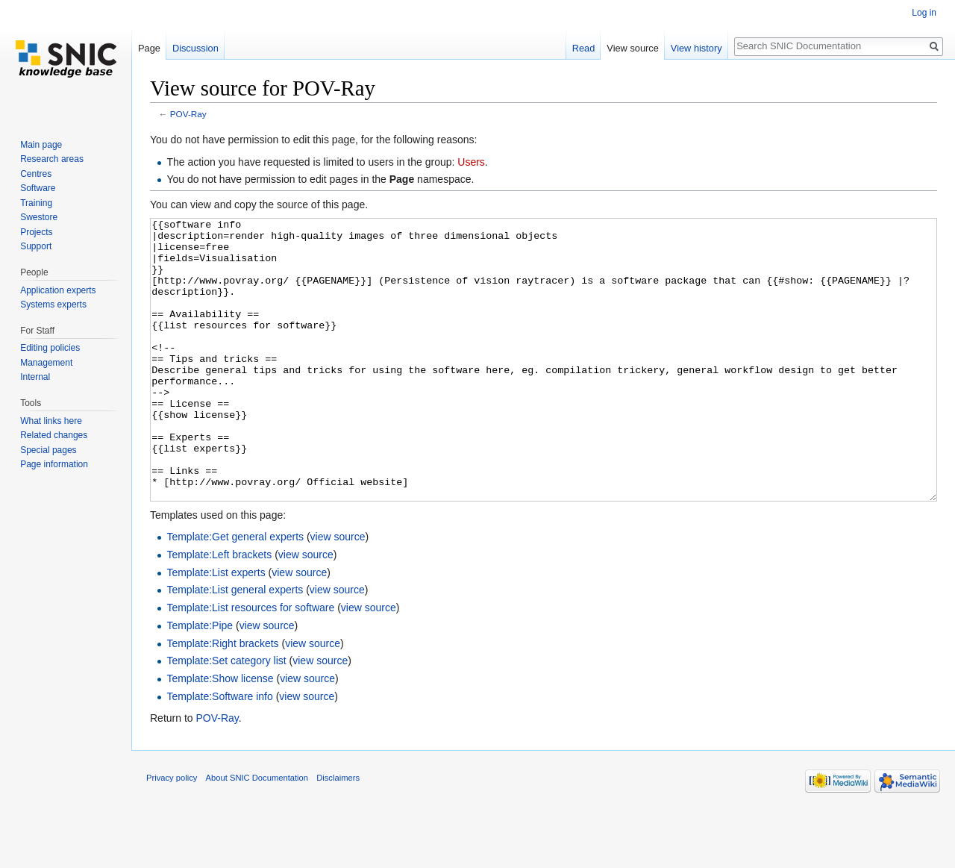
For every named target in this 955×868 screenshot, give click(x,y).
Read (583, 48)
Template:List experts (215, 628)
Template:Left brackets (219, 610)
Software (37, 188)
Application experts (58, 290)
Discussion (195, 48)
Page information (54, 464)
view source (338, 593)
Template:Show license (219, 734)
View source (632, 48)
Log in (924, 12)
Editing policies (50, 348)
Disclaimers (338, 833)
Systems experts (53, 304)
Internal (35, 377)
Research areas (52, 159)
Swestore (38, 217)
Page (149, 48)
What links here (51, 421)
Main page (41, 145)
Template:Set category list (226, 716)
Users (471, 162)
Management (46, 362)
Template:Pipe (199, 681)
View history (696, 48)
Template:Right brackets (222, 699)
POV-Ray (188, 114)
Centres (35, 174)
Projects (36, 232)
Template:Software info (219, 752)
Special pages (48, 450)
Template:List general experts (234, 646)
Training (36, 203)
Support (35, 246)
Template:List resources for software (250, 663)
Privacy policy (171, 833)
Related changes (53, 435)
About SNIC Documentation (257, 833)
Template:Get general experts (235, 593)
